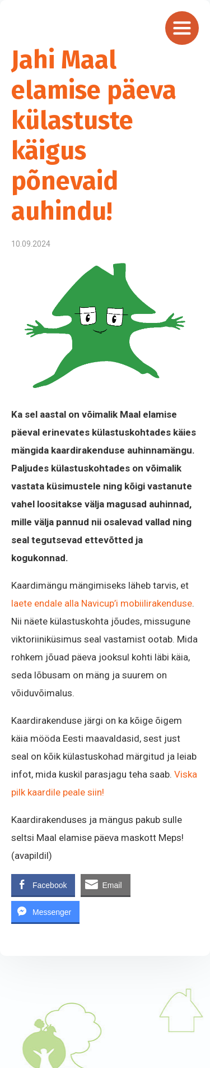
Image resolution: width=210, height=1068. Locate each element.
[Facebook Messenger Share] (45, 911)
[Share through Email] (105, 884)
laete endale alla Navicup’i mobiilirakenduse (101, 603)
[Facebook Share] (43, 884)
